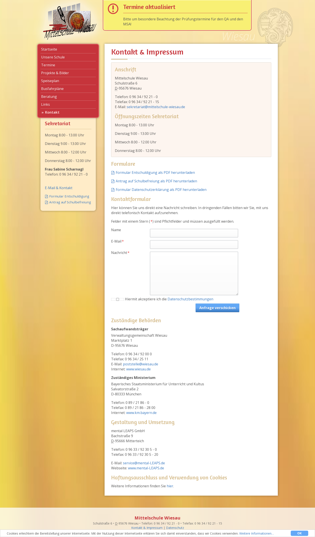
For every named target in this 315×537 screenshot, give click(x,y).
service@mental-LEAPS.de (144, 463)
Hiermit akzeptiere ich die (169, 299)
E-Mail (119, 241)
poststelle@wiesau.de (140, 364)
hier (170, 486)
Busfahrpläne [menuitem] (52, 88)
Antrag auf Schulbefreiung (70, 202)
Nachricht (120, 252)
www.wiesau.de (138, 369)
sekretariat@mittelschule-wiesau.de (156, 106)
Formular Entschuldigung (69, 196)
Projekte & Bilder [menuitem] (55, 72)
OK (299, 533)
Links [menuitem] (45, 104)
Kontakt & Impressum (147, 528)
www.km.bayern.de (141, 412)
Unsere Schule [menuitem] (53, 57)
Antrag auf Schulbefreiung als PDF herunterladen (156, 181)
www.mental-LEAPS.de (146, 468)
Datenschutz (175, 528)
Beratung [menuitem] (49, 96)
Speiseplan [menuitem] (50, 80)
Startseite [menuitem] (49, 49)
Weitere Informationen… (256, 533)
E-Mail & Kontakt (58, 187)
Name (116, 229)
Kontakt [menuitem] (52, 112)
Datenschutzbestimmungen (190, 299)
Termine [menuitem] (48, 65)
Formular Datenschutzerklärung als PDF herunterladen (161, 189)
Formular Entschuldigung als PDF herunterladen (155, 172)
